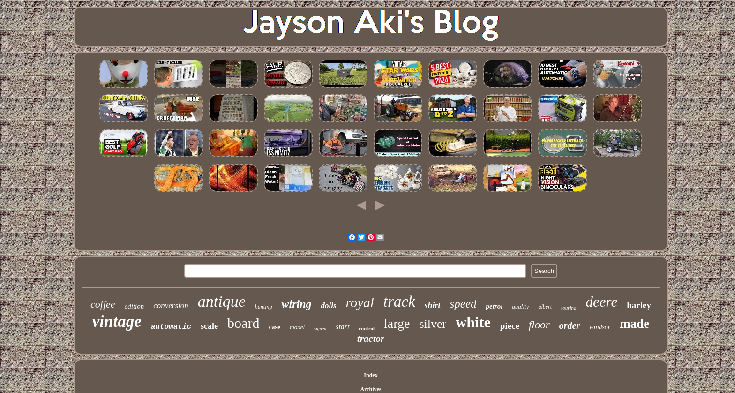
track (399, 301)
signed (320, 328)
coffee (102, 304)
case (274, 327)
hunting (263, 306)
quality (520, 306)
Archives (370, 389)
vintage (117, 321)
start (342, 327)
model (297, 327)
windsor (599, 327)
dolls (329, 305)
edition (134, 306)
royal (360, 302)
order (569, 325)
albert (545, 306)
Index (370, 375)
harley (639, 305)
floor (539, 325)
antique (222, 301)
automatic (171, 327)
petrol (494, 306)
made (634, 324)
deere (602, 302)
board (243, 323)
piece (509, 326)
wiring (296, 304)
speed (463, 303)
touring (568, 307)
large (397, 323)
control (367, 328)
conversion (170, 305)
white (473, 322)
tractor (370, 338)
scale (209, 326)
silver (432, 324)
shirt (433, 305)
